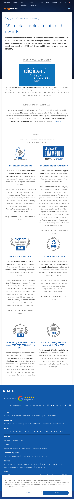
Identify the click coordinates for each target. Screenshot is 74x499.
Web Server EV (36, 416)
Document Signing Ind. (27, 467)
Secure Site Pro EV (58, 424)
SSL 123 (6, 416)
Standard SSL (8, 464)
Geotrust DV (7, 432)
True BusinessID (30, 432)
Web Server (26, 416)
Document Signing (27, 456)
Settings (33, 493)
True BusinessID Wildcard (58, 432)
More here (58, 121)
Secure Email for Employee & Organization (17, 448)
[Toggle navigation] (69, 8)
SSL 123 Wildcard (16, 416)
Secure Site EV (46, 424)
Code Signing (46, 464)
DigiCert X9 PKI (40, 467)
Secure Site (7, 424)
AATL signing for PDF (41, 456)
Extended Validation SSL (32, 464)
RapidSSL (7, 440)
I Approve (57, 493)
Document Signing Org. (11, 467)
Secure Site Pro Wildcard (32, 424)
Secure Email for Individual (40, 448)
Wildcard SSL (18, 464)
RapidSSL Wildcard (17, 440)
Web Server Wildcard (49, 416)
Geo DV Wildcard (18, 432)
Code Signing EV (57, 464)
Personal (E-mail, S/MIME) (12, 456)
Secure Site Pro (17, 424)
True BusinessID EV (43, 432)
